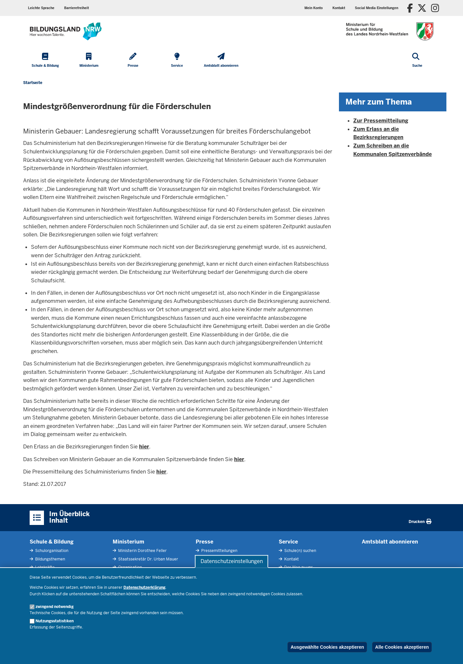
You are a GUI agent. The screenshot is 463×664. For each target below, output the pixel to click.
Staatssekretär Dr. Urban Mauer (147, 559)
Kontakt (338, 8)
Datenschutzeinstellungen (232, 561)
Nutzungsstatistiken (54, 621)
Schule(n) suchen (299, 550)
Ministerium (128, 541)
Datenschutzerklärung (144, 587)
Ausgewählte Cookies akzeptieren (327, 647)
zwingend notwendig (54, 606)
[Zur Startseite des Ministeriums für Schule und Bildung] (66, 31)
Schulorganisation (51, 550)
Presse (204, 541)
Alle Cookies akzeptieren (402, 647)
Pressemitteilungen (218, 550)
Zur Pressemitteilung (380, 120)
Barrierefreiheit (76, 8)
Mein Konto (313, 8)
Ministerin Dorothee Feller (142, 550)
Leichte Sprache (41, 8)
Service (288, 541)
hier (144, 446)
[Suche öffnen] (417, 60)
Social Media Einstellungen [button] (376, 8)
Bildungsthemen (49, 559)
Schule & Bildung (52, 541)
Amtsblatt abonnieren (390, 541)
